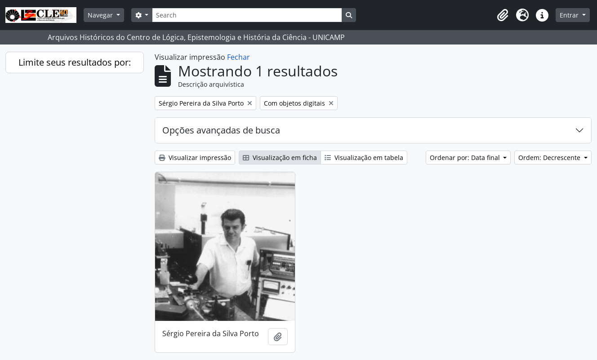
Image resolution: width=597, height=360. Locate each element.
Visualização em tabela (364, 157)
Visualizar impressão (195, 157)
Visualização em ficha (280, 157)
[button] (502, 15)
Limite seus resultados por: (74, 62)
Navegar (101, 15)
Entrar (570, 15)
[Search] (247, 15)
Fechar (238, 57)
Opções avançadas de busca (221, 130)
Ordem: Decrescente (550, 157)
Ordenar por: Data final (466, 157)
